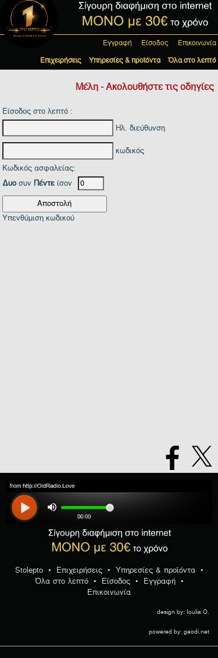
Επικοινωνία (197, 43)
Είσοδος (155, 43)
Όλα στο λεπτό (192, 60)
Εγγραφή (117, 43)
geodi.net (196, 631)
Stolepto (29, 570)
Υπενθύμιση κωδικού (38, 218)
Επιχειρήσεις (60, 60)
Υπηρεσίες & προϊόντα (124, 60)
